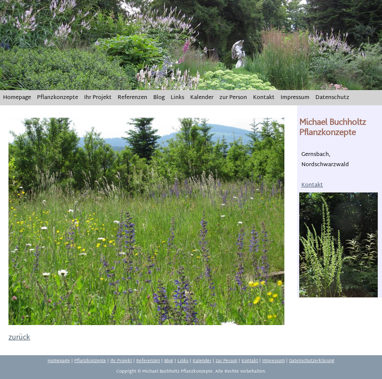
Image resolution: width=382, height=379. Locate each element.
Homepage (17, 98)
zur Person (233, 98)
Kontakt (264, 98)
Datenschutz (332, 98)
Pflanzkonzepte (57, 98)
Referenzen (132, 98)
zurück (19, 338)
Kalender (201, 98)
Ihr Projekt (98, 98)
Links (177, 98)
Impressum (295, 98)
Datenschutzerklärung (311, 361)
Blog (159, 98)
